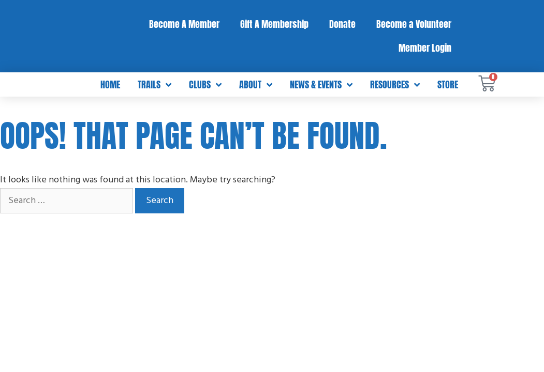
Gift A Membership (274, 24)
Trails (154, 85)
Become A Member (184, 24)
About (255, 85)
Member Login (425, 48)
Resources (395, 85)
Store (447, 84)
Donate (342, 24)
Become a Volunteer (413, 24)
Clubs (205, 85)
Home (110, 84)
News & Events (321, 85)
